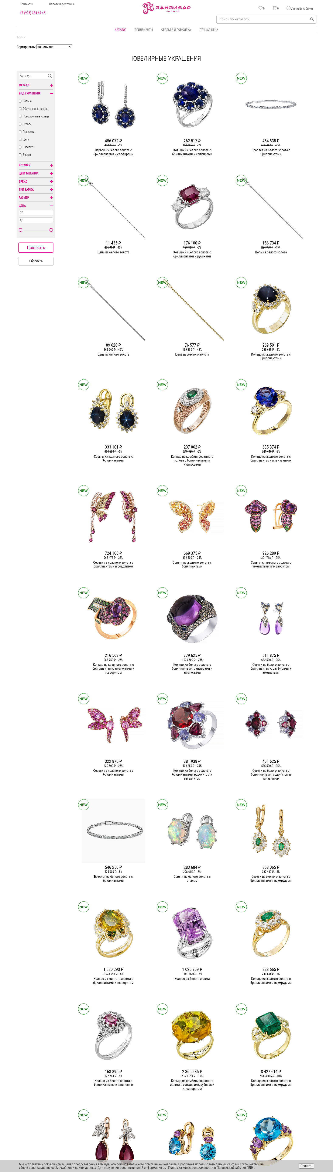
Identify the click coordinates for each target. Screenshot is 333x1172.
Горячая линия (280, 1076)
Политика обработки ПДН (235, 1168)
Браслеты (29, 147)
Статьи (117, 1084)
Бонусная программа (223, 1076)
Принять (306, 1166)
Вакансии (118, 1107)
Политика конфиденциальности (290, 1084)
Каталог (120, 29)
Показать (36, 247)
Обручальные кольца (35, 108)
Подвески (28, 131)
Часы (165, 1107)
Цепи (26, 139)
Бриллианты (144, 29)
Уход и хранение (220, 1091)
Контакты (26, 4)
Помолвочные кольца (36, 116)
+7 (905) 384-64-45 (32, 13)
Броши (27, 154)
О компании (120, 1076)
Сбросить (36, 261)
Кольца (27, 101)
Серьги (27, 124)
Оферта (275, 1091)
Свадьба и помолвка (176, 29)
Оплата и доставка (61, 4)
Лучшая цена (208, 29)
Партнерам (119, 1091)
